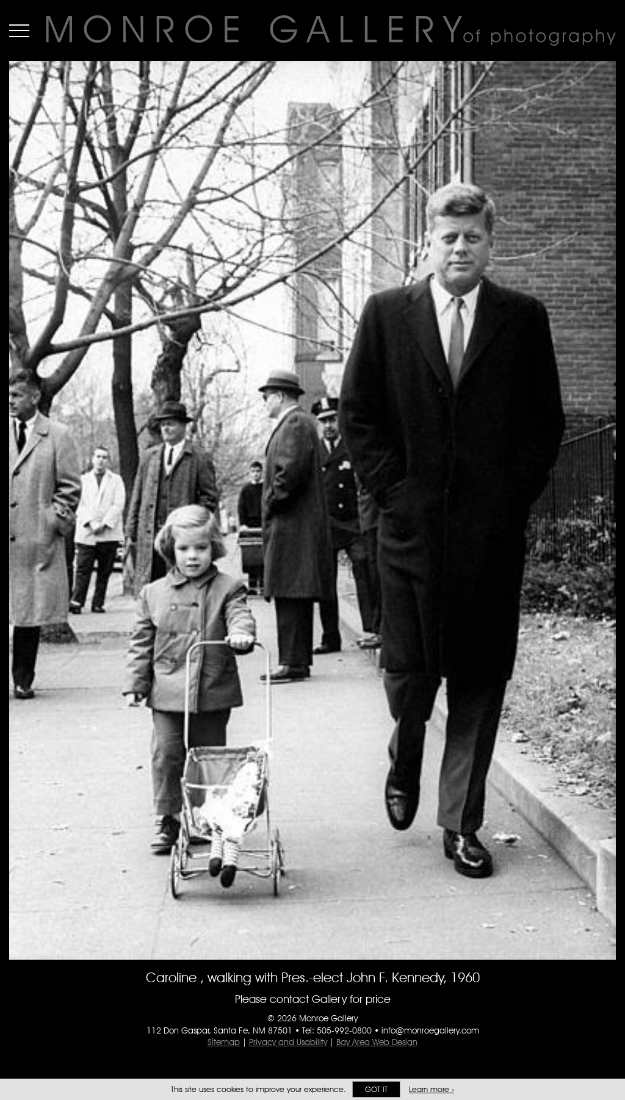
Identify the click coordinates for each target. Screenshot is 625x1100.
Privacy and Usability (288, 1042)
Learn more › (431, 1089)
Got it (376, 1089)
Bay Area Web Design (376, 1042)
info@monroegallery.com (430, 1030)
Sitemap (224, 1042)
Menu (19, 30)
